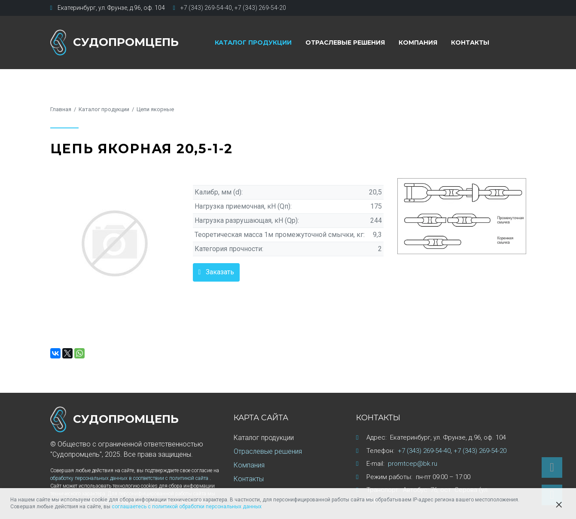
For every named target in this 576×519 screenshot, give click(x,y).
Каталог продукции (253, 42)
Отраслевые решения (345, 42)
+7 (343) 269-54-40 (206, 7)
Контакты (470, 42)
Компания (418, 42)
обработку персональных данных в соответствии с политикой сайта (130, 478)
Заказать (220, 272)
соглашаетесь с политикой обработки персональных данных (187, 507)
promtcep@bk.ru (412, 463)
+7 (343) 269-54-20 (260, 7)
